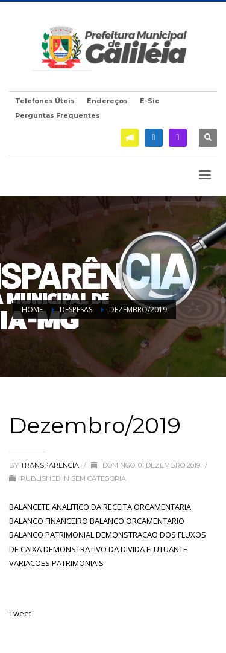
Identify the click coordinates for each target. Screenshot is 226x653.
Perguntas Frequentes (57, 115)
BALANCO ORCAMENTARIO (137, 520)
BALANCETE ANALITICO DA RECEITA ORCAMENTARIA (100, 506)
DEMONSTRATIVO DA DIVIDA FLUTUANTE (115, 549)
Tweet (20, 613)
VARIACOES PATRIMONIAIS (56, 563)
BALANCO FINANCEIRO (48, 520)
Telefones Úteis (45, 101)
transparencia (50, 465)
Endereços (107, 101)
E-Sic (149, 101)
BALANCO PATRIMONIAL (51, 534)
